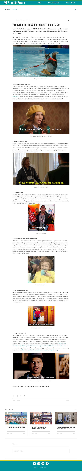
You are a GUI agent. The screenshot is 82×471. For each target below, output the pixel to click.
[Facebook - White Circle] (47, 463)
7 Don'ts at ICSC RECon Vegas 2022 (16, 427)
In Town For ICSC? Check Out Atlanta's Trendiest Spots (39, 428)
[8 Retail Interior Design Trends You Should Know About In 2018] (66, 418)
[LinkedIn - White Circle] (42, 463)
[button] (75, 9)
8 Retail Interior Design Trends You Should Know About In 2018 (66, 428)
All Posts (7, 9)
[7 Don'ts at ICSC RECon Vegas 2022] (16, 418)
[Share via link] (24, 395)
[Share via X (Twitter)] (17, 395)
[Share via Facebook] (13, 395)
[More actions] (68, 20)
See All (75, 409)
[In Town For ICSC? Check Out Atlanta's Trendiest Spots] (41, 418)
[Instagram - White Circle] (38, 463)
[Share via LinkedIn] (21, 395)
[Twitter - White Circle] (34, 463)
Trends (15, 9)
